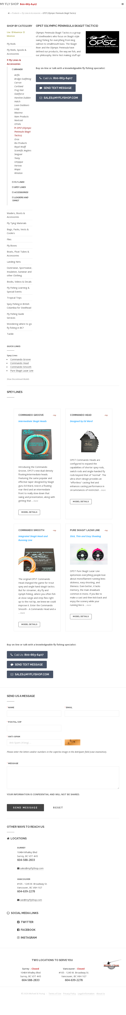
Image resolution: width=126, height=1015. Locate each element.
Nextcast (18, 120)
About (100, 993)
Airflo (17, 74)
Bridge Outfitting (22, 78)
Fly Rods (11, 43)
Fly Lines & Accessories (31, 13)
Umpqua (18, 161)
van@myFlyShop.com (31, 899)
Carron (17, 82)
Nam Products (21, 116)
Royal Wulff (20, 146)
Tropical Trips (14, 297)
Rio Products (20, 142)
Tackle (10, 333)
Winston (18, 173)
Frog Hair (19, 90)
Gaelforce (19, 93)
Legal (86, 993)
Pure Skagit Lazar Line (21, 370)
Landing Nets (14, 261)
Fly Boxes (12, 245)
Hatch (17, 101)
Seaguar (18, 154)
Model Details (29, 512)
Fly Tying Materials (16, 223)
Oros (16, 139)
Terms (55, 993)
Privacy (69, 993)
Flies (9, 239)
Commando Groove (20, 359)
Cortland (18, 86)
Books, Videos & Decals (19, 281)
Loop (16, 108)
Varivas (18, 165)
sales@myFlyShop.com (32, 868)
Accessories (21, 192)
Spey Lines (20, 187)
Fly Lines (19, 182)
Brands (18, 69)
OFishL (17, 123)
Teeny (17, 158)
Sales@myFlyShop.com (61, 97)
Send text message (58, 88)
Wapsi (17, 169)
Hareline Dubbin (22, 97)
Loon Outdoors (21, 105)
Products (15, 13)
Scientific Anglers (22, 150)
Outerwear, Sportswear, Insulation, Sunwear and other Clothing (19, 271)
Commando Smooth (20, 366)
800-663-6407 (57, 78)
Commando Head (19, 363)
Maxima (18, 112)
